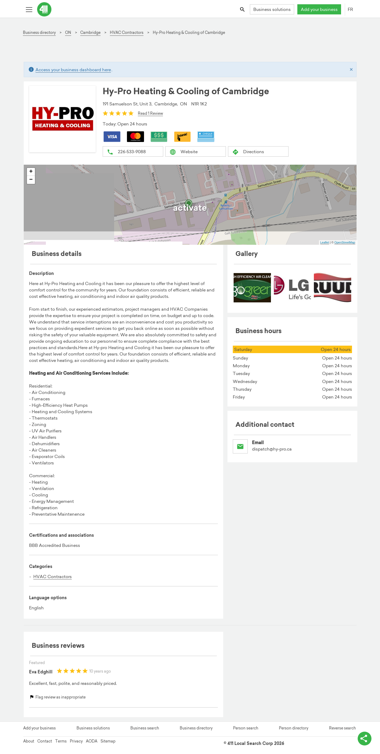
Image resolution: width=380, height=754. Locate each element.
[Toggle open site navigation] (29, 9)
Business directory (196, 728)
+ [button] (31, 172)
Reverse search (342, 728)
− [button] (31, 180)
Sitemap (108, 741)
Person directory (293, 728)
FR (350, 9)
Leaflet (324, 242)
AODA (91, 741)
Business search (144, 728)
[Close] (351, 69)
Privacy (76, 741)
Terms (61, 741)
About (28, 741)
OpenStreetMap (344, 242)
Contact (44, 741)
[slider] (118, 113)
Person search (245, 728)
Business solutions (272, 9)
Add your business (319, 9)
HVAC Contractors (52, 576)
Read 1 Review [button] (150, 113)
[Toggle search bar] (242, 9)
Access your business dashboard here (73, 69)
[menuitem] (252, 288)
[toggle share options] (364, 738)
